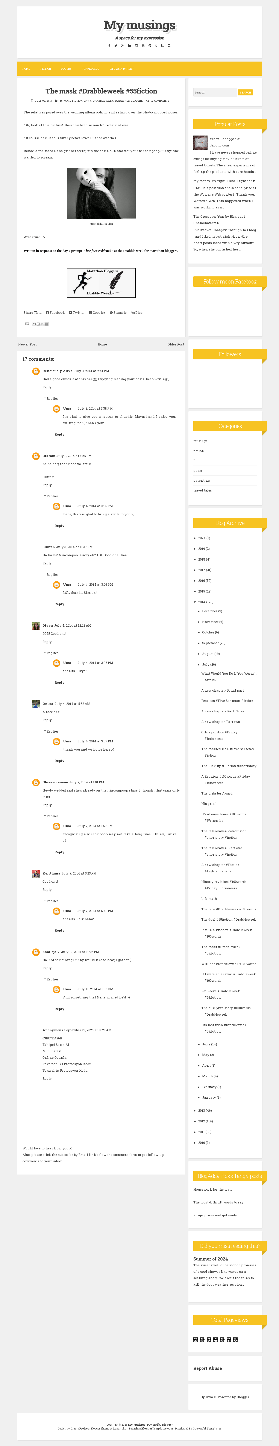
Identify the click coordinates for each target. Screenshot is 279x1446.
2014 (201, 602)
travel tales (202, 490)
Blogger (243, 1396)
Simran (48, 547)
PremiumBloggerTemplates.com (151, 1428)
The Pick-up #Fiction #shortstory (228, 766)
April (206, 1065)
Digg (137, 312)
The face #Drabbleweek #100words (228, 909)
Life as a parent (122, 68)
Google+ (97, 312)
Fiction (45, 68)
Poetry (66, 68)
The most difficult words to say (218, 1202)
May (205, 1054)
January (209, 1097)
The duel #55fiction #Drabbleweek (228, 919)
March (207, 1076)
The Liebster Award (216, 793)
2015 (201, 591)
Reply (47, 387)
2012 (201, 1121)
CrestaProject (79, 1428)
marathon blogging (129, 100)
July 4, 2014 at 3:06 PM (95, 506)
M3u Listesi (51, 1051)
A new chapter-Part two (220, 721)
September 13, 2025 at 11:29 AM (88, 1030)
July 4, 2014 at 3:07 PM (95, 662)
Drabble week (103, 100)
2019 (201, 548)
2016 (201, 580)
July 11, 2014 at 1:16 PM (95, 989)
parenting (201, 480)
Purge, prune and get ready (215, 1215)
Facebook (55, 312)
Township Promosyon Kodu (65, 1070)
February (209, 1087)
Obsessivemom (55, 782)
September (210, 643)
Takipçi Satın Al (55, 1044)
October (208, 632)
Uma (67, 408)
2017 (201, 570)
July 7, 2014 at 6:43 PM (95, 911)
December (209, 611)
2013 (201, 1110)
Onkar (47, 703)
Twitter (77, 312)
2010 (201, 1142)
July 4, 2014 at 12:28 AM (72, 625)
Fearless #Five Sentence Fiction (227, 700)
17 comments (160, 100)
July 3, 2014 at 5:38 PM (95, 408)
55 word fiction (71, 100)
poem (197, 470)
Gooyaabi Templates (207, 1428)
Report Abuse (207, 1368)
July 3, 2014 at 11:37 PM (74, 547)
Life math (209, 898)
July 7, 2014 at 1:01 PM (86, 782)
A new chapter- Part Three (222, 711)
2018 (201, 559)
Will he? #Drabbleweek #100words (228, 964)
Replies (53, 398)
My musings (139, 24)
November (210, 622)
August (208, 653)
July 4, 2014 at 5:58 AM (72, 703)
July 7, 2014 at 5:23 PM (79, 873)
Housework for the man (212, 1189)
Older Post (176, 344)
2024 (202, 538)
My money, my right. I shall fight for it (224, 181)
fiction (198, 451)
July (205, 664)
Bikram (48, 456)
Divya (47, 625)
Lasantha (119, 1428)
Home (26, 68)
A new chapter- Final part (222, 690)
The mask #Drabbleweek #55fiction (101, 90)
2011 (201, 1132)
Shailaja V (51, 952)
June (206, 1044)
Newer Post (27, 344)
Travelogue (90, 68)
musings (200, 441)
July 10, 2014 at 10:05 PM (80, 952)
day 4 (87, 100)
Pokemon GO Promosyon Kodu (66, 1064)
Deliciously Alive (57, 371)
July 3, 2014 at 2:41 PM (91, 371)
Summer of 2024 (210, 1259)
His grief (208, 803)
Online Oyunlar (55, 1057)
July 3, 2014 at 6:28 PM (74, 456)
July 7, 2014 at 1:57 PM (95, 826)
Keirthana (51, 873)
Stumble (118, 312)
